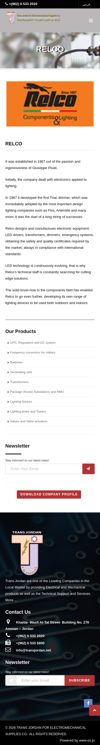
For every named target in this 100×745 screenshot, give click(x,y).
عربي (87, 4)
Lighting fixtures (21, 401)
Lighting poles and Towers (28, 411)
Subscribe (79, 680)
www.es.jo (87, 740)
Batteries (16, 362)
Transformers (19, 382)
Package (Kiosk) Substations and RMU (37, 391)
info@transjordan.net (33, 650)
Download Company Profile (49, 494)
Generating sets (21, 372)
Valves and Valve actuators (28, 421)
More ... (11, 600)
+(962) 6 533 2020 (30, 636)
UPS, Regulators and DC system (32, 342)
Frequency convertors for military (32, 352)
